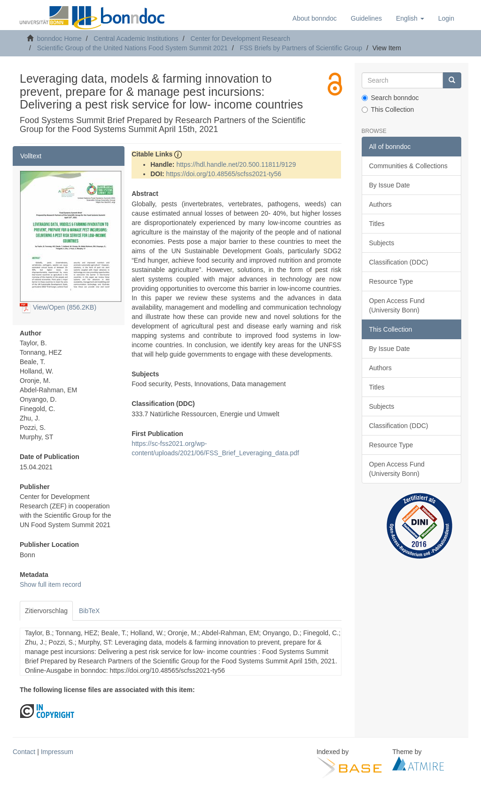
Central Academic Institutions (135, 38)
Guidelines (366, 18)
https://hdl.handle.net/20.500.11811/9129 (236, 164)
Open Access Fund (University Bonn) (397, 305)
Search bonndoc (390, 97)
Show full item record (50, 584)
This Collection (388, 109)
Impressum (57, 751)
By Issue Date (389, 185)
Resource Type (391, 281)
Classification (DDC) (398, 262)
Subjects (382, 243)
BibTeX (89, 611)
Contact (24, 751)
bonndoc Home (59, 38)
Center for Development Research (240, 38)
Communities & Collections (408, 166)
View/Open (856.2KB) (58, 307)
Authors (380, 204)
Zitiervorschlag (46, 611)
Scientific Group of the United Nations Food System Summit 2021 (132, 48)
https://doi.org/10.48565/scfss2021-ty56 (223, 174)
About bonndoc (315, 18)
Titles (377, 223)
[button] (410, 18)
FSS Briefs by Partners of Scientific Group (301, 48)
